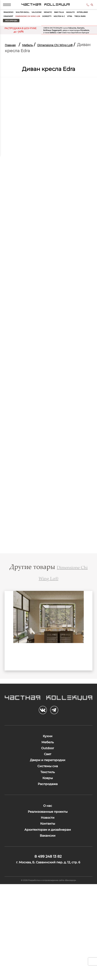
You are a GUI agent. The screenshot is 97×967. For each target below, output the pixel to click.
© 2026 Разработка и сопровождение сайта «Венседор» (48, 961)
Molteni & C (28, 29)
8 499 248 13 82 (84, 7)
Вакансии (47, 902)
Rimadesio (11, 17)
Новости (47, 874)
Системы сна (47, 804)
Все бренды (80, 29)
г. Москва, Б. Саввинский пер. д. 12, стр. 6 (48, 937)
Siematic (67, 17)
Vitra (43, 29)
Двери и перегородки (47, 795)
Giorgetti (10, 29)
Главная (13, 54)
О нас (47, 856)
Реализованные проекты (47, 865)
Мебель (36, 54)
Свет (47, 786)
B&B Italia (82, 17)
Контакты (47, 884)
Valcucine (51, 17)
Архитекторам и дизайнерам (48, 893)
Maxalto (10, 23)
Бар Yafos (48, 673)
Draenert (44, 23)
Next (85, 645)
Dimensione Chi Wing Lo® (72, 23)
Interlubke (27, 23)
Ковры (47, 822)
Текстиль (47, 813)
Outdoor (47, 776)
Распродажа (48, 831)
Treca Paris (58, 29)
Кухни (47, 758)
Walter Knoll (31, 17)
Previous (12, 645)
